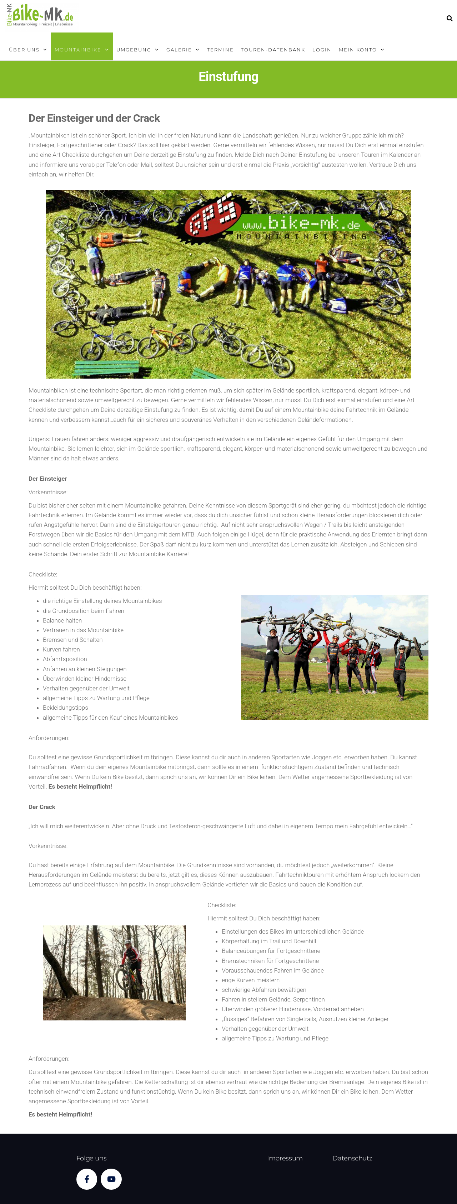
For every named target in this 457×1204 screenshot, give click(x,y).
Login (322, 50)
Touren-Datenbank (273, 50)
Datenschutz (352, 1158)
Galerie (179, 50)
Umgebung (133, 50)
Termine (220, 50)
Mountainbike (78, 50)
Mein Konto (358, 50)
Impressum (285, 1158)
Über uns (24, 50)
